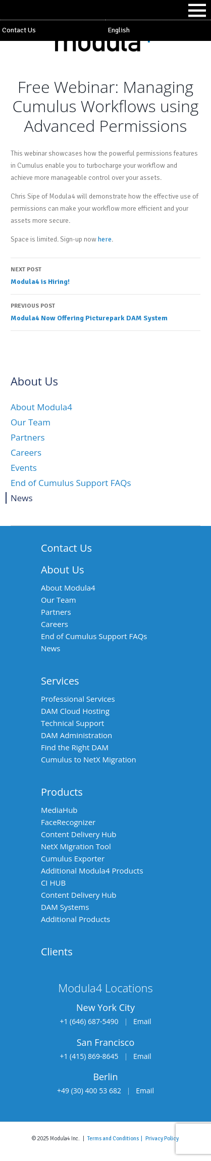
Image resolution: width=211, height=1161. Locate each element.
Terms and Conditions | (116, 1138)
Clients (57, 951)
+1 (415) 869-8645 (89, 1056)
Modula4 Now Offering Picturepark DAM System (105, 311)
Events (24, 467)
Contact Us (19, 30)
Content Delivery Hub (79, 834)
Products (62, 792)
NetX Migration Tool (76, 846)
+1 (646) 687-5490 (89, 1021)
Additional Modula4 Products (92, 870)
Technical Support (72, 723)
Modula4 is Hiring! (105, 275)
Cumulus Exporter (72, 858)
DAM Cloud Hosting (75, 711)
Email (142, 1021)
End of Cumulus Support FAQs (71, 483)
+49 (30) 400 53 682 (89, 1090)
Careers (26, 452)
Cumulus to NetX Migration (88, 759)
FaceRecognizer (68, 822)
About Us (62, 569)
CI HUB (53, 883)
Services (60, 681)
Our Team (30, 422)
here (105, 239)
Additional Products (75, 919)
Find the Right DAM (75, 747)
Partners (28, 437)
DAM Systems (65, 907)
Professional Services (78, 699)
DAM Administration (76, 735)
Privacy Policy (162, 1138)
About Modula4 (41, 407)
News (22, 498)
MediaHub (59, 810)
